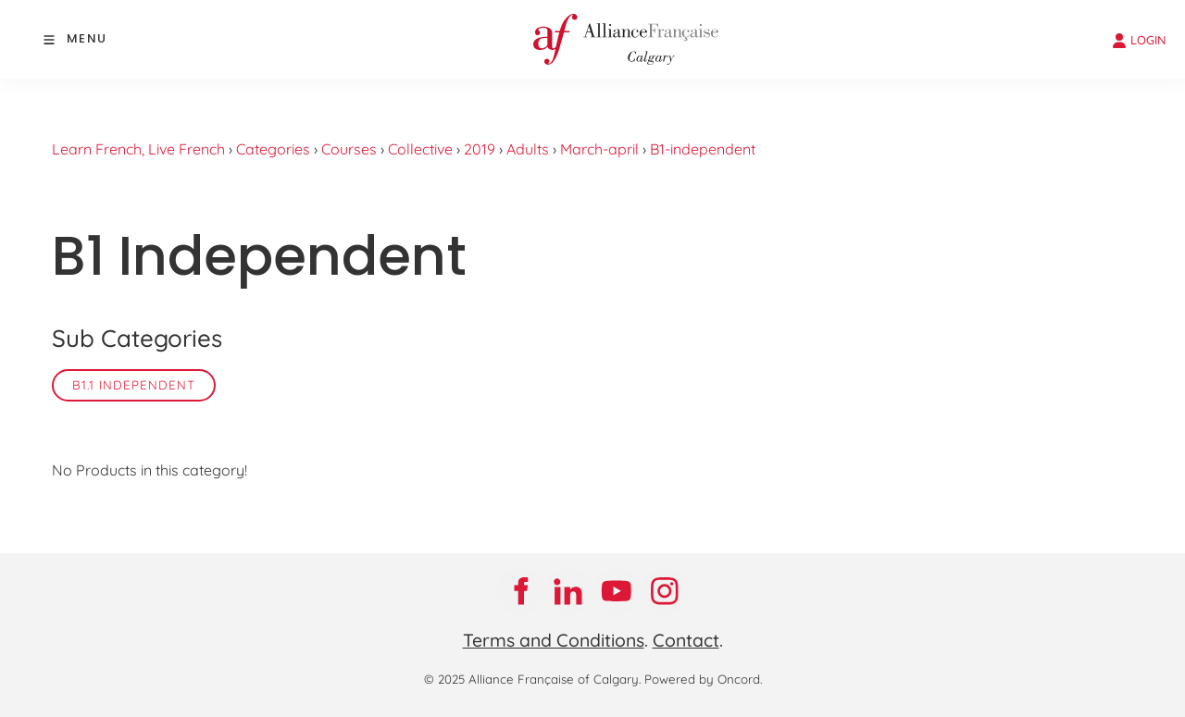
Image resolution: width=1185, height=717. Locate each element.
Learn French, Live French (138, 149)
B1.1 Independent (133, 384)
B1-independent (702, 149)
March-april (599, 149)
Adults (527, 149)
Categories (273, 149)
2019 (479, 149)
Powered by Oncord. (703, 679)
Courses (349, 149)
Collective (420, 149)
